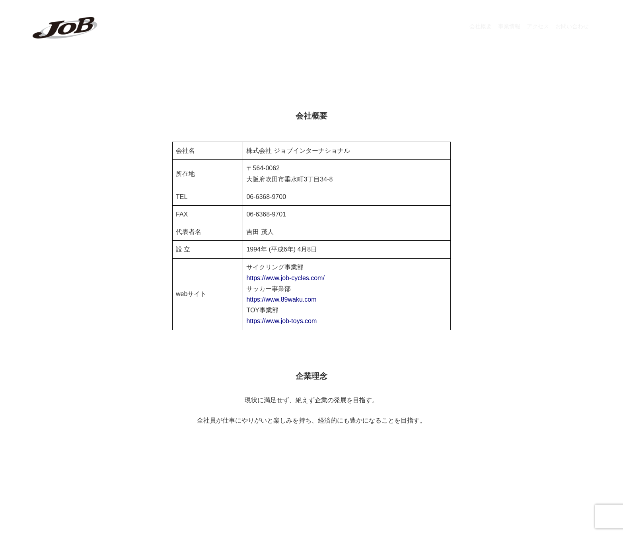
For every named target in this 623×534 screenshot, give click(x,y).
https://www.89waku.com (281, 299)
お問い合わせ (572, 26)
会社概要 (480, 26)
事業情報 (509, 26)
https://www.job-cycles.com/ (285, 278)
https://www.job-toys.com (281, 321)
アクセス (538, 26)
